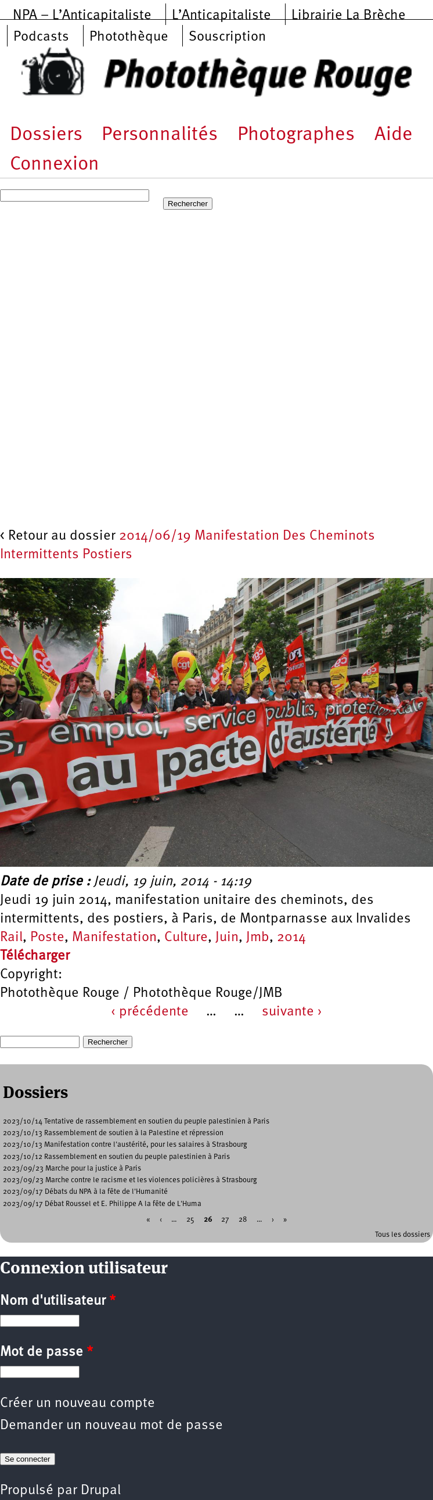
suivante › (292, 1012)
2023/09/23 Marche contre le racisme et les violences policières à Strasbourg (130, 1180)
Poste (47, 938)
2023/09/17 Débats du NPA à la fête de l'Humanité (85, 1192)
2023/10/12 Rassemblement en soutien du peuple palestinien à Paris (116, 1157)
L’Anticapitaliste (221, 16)
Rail (11, 938)
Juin (227, 938)
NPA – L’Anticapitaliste (82, 16)
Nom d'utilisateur (58, 1301)
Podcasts (41, 37)
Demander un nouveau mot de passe (111, 1426)
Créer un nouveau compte (77, 1404)
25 (190, 1219)
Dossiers (46, 135)
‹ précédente (150, 1012)
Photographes (296, 135)
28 (243, 1219)
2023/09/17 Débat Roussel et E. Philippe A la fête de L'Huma (102, 1204)
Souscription (227, 37)
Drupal (101, 1491)
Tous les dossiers (402, 1235)
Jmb (257, 938)
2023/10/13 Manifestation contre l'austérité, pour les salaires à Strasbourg (125, 1145)
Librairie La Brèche (348, 16)
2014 (291, 938)
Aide (393, 135)
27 (225, 1219)
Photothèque (128, 37)
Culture (186, 938)
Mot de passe (46, 1352)
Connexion (54, 164)
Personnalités (160, 135)
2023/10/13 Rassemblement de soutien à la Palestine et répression (113, 1133)
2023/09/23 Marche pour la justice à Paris (72, 1168)
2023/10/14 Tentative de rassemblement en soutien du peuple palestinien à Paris (136, 1121)
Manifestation (114, 938)
